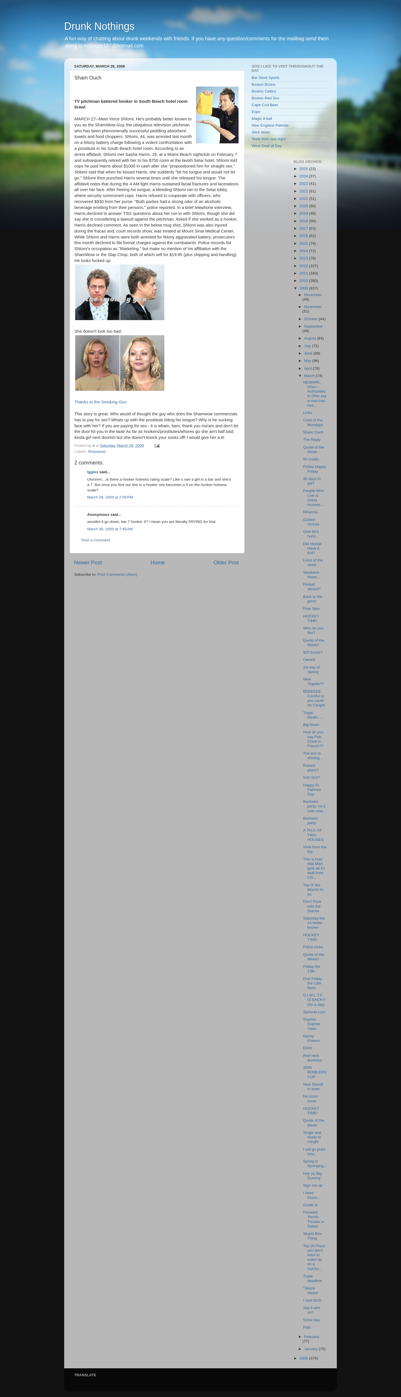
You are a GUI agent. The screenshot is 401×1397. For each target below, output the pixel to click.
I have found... (311, 1195)
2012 (304, 266)
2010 (304, 280)
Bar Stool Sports (265, 78)
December (313, 295)
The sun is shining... (313, 755)
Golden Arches (311, 522)
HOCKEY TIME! (311, 618)
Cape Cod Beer (265, 105)
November (313, 307)
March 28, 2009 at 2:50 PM (110, 497)
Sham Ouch (313, 432)
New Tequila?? (313, 681)
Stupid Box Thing (312, 1235)
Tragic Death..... (313, 715)
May (308, 361)
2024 (304, 176)
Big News (311, 724)
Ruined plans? (311, 767)
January (311, 1349)
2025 (304, 169)
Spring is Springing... (315, 1163)
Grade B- (311, 1205)
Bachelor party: (310, 820)
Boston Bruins (263, 84)
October (311, 319)
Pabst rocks (313, 947)
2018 (304, 221)
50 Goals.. (312, 459)
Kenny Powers (311, 1038)
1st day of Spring (311, 669)
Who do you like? (313, 630)
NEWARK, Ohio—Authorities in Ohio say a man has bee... (315, 393)
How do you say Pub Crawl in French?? (313, 739)
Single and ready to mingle (312, 1137)
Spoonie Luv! (314, 1012)
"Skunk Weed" (311, 1290)
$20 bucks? (313, 652)
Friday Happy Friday (314, 468)
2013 (304, 258)
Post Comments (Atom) (117, 574)
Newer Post (88, 562)
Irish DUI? (311, 777)
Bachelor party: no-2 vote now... (314, 806)
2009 (304, 288)
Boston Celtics (264, 91)
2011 (304, 273)
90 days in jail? (312, 481)
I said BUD (312, 1300)
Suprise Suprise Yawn (311, 1024)
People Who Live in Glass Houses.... (314, 498)
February (311, 1337)
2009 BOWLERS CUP (315, 1072)
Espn (256, 112)
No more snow (310, 1098)
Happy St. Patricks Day (312, 789)
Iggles (92, 472)
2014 (304, 251)
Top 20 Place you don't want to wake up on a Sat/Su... (314, 1257)
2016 (304, 236)
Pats (307, 1327)
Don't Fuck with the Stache (312, 906)
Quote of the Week (313, 449)
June (309, 353)
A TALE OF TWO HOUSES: (314, 834)
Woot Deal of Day (267, 146)
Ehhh (307, 1048)
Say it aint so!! (311, 1310)
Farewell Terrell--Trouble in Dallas (313, 1219)
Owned (309, 659)
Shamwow (96, 451)
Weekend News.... (312, 574)
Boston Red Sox (265, 98)
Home (158, 562)
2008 (304, 1358)
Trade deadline (312, 1278)
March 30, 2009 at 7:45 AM (110, 529)
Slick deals (261, 132)
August (310, 338)
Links (307, 412)
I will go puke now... (314, 1151)
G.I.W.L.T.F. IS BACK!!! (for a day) (314, 999)
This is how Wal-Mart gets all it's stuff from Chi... (314, 868)
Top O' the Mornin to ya (313, 889)
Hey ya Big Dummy (312, 1175)
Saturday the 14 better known (314, 922)
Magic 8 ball (262, 118)
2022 (304, 191)
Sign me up (312, 1185)
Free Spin (311, 608)
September (313, 326)
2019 (304, 213)
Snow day (311, 1320)
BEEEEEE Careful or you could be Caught (314, 698)
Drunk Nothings (99, 26)
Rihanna (310, 512)
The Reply (312, 439)
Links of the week (313, 562)
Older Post (226, 562)
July (308, 346)
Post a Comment (96, 540)
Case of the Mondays (313, 422)
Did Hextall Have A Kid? (312, 548)
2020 (304, 206)
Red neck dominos (312, 1057)
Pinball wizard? (312, 586)
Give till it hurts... (311, 533)
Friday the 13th (311, 968)
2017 (304, 228)
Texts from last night (269, 139)
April (308, 368)
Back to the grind (312, 598)
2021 (304, 198)
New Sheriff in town (313, 1086)
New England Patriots (270, 125)
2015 (304, 243)
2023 (304, 183)
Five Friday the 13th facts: (312, 983)
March (310, 376)
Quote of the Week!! (313, 642)
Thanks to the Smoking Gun (100, 402)
